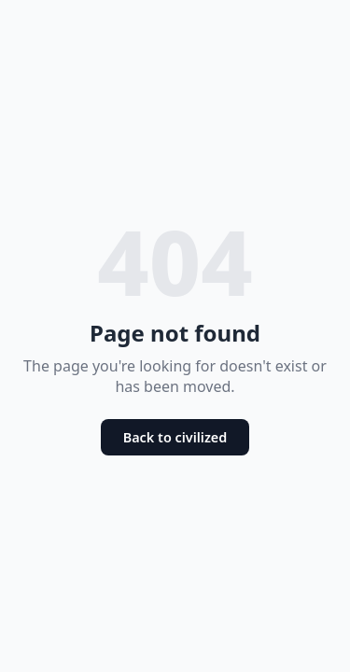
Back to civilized (175, 437)
